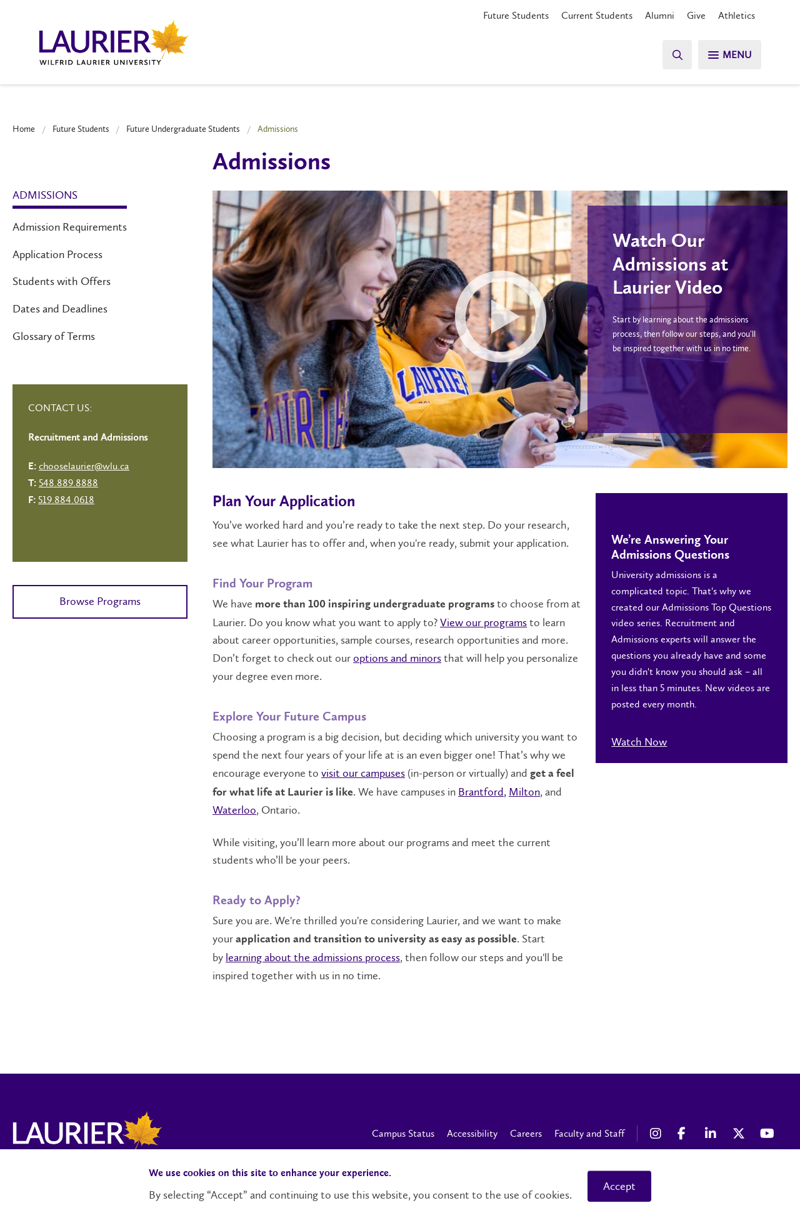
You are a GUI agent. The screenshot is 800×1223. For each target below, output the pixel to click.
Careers (526, 1133)
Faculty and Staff (589, 1133)
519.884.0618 (66, 500)
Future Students (516, 15)
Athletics (736, 15)
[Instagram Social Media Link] (657, 1133)
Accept (619, 1186)
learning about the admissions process (313, 957)
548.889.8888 (68, 483)
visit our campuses (363, 773)
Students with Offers (61, 281)
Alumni (659, 15)
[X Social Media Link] (740, 1133)
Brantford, (482, 792)
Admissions (45, 195)
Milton (524, 792)
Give (696, 15)
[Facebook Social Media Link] (685, 1133)
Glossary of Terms (53, 336)
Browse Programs (100, 601)
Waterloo (234, 810)
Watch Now (639, 742)
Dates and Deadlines (60, 309)
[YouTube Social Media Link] (767, 1133)
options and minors (397, 658)
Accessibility (472, 1133)
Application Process (57, 254)
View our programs (483, 622)
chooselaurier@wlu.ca (84, 466)
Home (23, 128)
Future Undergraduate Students (183, 128)
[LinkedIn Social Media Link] (712, 1133)
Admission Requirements (69, 227)
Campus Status (403, 1133)
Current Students (596, 15)
